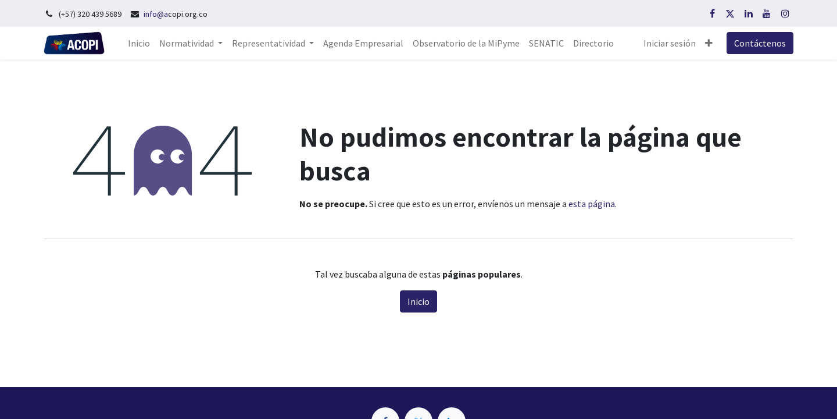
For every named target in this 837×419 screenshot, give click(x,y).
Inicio (418, 301)
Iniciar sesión (669, 43)
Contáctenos (760, 43)
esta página (591, 204)
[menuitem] (139, 43)
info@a (156, 14)
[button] (708, 43)
